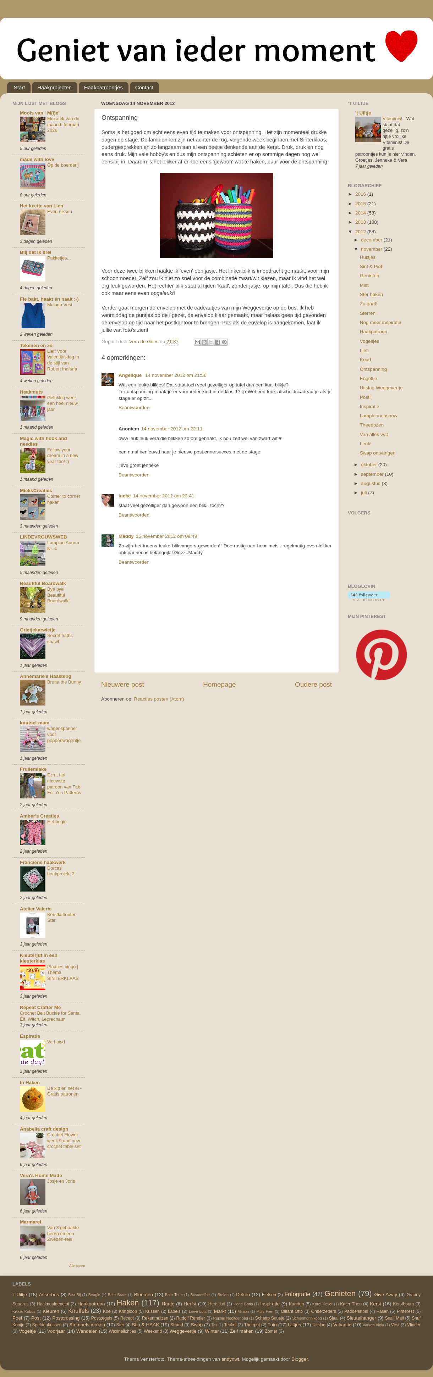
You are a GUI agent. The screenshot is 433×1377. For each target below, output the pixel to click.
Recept (127, 1318)
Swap (197, 1324)
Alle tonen (77, 1266)
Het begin (57, 821)
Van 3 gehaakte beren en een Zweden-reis (63, 1233)
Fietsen (269, 1294)
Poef (17, 1318)
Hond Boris (243, 1304)
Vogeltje (27, 1331)
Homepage (219, 684)
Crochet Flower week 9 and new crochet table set (64, 1140)
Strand (176, 1324)
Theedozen (372, 425)
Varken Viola (373, 1325)
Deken (243, 1294)
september (373, 474)
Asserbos (49, 1294)
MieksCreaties (36, 490)
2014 (361, 213)
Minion (243, 1311)
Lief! (364, 350)
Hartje (167, 1303)
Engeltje (368, 378)
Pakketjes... (59, 258)
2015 (361, 203)
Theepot (252, 1324)
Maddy (126, 536)
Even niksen (59, 211)
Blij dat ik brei (35, 252)
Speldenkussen (47, 1324)
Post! (365, 397)
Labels (174, 1311)
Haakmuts (31, 392)
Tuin (272, 1324)
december (372, 239)
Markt (220, 1311)
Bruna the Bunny (64, 682)
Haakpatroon (373, 331)
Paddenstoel (356, 1311)
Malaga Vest (59, 304)
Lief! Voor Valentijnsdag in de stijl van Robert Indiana (63, 360)
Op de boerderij (62, 165)
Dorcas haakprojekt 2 (61, 871)
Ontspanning (373, 369)
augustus (371, 483)
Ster (120, 1324)
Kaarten (296, 1303)
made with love (37, 159)
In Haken (30, 1082)
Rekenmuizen (155, 1318)
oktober (369, 464)
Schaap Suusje (269, 1318)
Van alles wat (374, 434)
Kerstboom (403, 1303)
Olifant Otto (292, 1311)
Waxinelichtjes (122, 1331)
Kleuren (51, 1311)
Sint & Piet (371, 266)
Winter (212, 1331)
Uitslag (318, 1324)
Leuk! (366, 443)
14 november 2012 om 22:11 (172, 428)
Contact (144, 87)
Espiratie (30, 1036)
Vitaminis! (393, 118)
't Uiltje (363, 113)
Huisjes (368, 257)
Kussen (152, 1311)
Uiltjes (294, 1324)
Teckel (230, 1324)
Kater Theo (351, 1303)
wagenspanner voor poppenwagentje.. (64, 737)
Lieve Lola (198, 1311)
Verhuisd (56, 1041)
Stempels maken (87, 1324)
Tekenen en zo (36, 345)
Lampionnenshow (379, 415)
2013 (361, 222)
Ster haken (371, 294)
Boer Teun (174, 1295)
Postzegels (101, 1318)
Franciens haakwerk (43, 862)
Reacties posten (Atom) (159, 699)
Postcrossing (66, 1318)
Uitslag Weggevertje (381, 387)
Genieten (369, 275)
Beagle (94, 1295)
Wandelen (87, 1331)
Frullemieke (33, 769)
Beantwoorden (134, 407)
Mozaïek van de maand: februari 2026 (63, 124)
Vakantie (342, 1324)
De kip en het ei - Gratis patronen (64, 1091)
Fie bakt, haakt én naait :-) (49, 299)
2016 (361, 194)
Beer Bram (117, 1295)
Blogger (299, 1359)
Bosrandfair (200, 1295)
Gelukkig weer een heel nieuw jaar (62, 403)
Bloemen (143, 1294)
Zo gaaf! (369, 303)
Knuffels (78, 1311)
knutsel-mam (34, 722)
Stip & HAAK (145, 1324)
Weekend (153, 1331)
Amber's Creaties (39, 816)
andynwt (230, 1359)
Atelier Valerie (35, 909)
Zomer (271, 1331)
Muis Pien (264, 1311)
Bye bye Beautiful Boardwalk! (58, 594)
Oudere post (313, 684)
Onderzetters (323, 1311)
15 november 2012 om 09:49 (166, 536)
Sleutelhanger (361, 1318)
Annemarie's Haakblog (45, 676)
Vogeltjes (369, 341)
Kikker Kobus (23, 1311)
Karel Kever (322, 1304)
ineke (125, 495)
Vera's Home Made (41, 1175)
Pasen (383, 1311)
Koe (107, 1311)
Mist (364, 285)
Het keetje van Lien (41, 205)
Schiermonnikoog (307, 1318)
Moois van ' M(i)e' (39, 113)
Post (36, 1318)
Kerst (375, 1303)
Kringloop (128, 1311)
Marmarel (30, 1222)
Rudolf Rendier (190, 1318)
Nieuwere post (122, 684)
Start (19, 87)
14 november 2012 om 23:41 (163, 495)
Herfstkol (216, 1303)
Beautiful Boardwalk (43, 583)
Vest (395, 1324)
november (372, 249)
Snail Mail (394, 1318)
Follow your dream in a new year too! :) (62, 455)
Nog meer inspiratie (380, 322)
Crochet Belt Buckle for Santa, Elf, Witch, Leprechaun (50, 1016)
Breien (223, 1295)
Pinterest (405, 1311)
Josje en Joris (61, 1181)
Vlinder (414, 1324)
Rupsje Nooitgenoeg (230, 1318)
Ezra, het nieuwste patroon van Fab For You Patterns (64, 783)
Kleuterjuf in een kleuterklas (38, 958)
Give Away (385, 1294)
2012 (361, 231)
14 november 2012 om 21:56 (176, 375)
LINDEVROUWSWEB (43, 537)
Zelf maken (242, 1331)
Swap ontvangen (378, 453)
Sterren (368, 313)
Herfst (189, 1303)
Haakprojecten (54, 87)
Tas (214, 1325)
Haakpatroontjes (103, 87)
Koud (365, 359)
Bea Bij (74, 1295)
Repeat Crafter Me (40, 1007)
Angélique (131, 375)
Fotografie (297, 1294)
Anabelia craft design (44, 1129)
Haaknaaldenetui (53, 1303)
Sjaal (334, 1318)
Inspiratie (369, 406)
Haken (128, 1302)
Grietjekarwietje (38, 629)
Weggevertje (183, 1331)
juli (364, 492)
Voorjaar (56, 1331)
